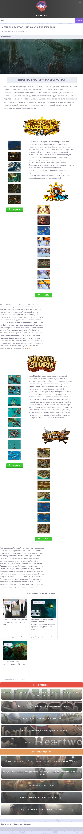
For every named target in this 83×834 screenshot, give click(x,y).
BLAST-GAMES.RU (39, 829)
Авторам (27, 824)
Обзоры (7, 602)
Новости (8, 644)
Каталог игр (41, 15)
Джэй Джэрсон (8, 31)
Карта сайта (6, 824)
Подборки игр (6, 37)
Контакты (18, 824)
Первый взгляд (39, 602)
